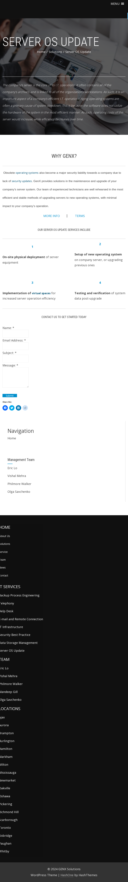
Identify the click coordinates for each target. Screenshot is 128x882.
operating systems (27, 173)
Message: (10, 365)
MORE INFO (51, 216)
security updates (22, 181)
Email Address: (14, 340)
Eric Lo (12, 468)
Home (12, 438)
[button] (115, 3)
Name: (8, 328)
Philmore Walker (19, 484)
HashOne (67, 875)
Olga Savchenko (19, 492)
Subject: (9, 353)
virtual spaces (41, 293)
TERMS (79, 216)
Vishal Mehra (17, 476)
